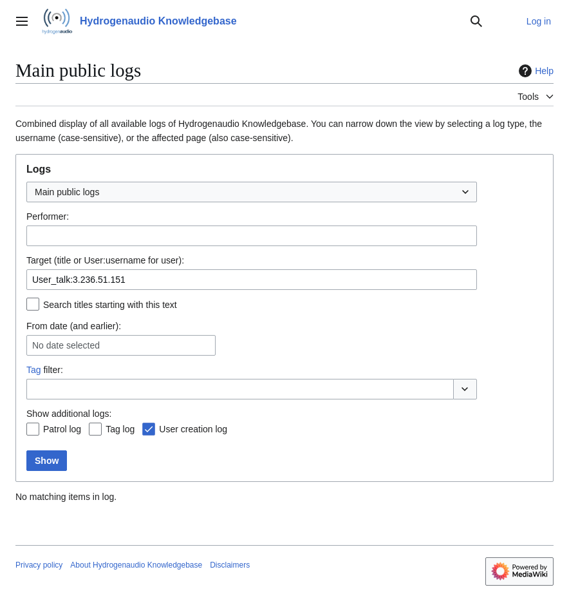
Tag (33, 370)
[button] (465, 389)
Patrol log (62, 429)
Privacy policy (38, 565)
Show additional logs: (68, 413)
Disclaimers (230, 565)
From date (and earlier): (73, 326)
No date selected (66, 345)
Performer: (47, 216)
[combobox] (251, 192)
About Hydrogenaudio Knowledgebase (136, 565)
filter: (44, 370)
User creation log (193, 429)
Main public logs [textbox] (67, 192)
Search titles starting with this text (110, 305)
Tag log (120, 429)
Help (535, 70)
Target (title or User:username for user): (105, 260)
